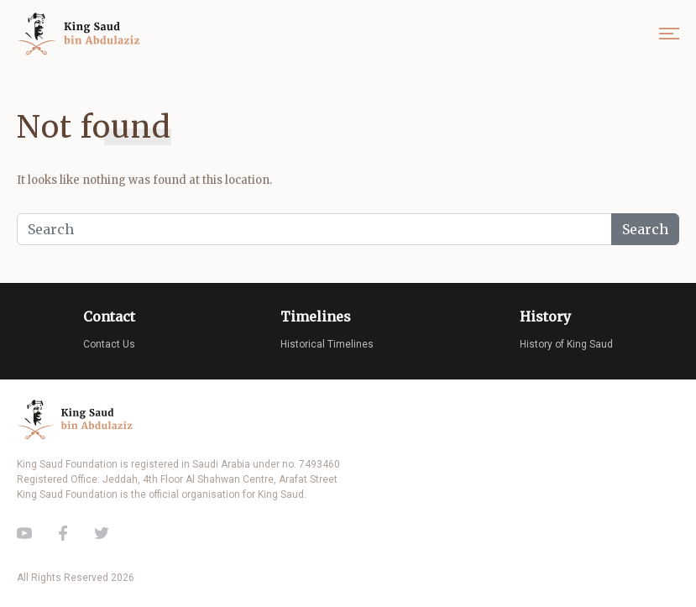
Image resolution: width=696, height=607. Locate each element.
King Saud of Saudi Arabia (82, 34)
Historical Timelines (327, 344)
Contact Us (109, 344)
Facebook (63, 533)
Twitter (101, 533)
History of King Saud (566, 344)
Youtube (24, 533)
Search (645, 229)
